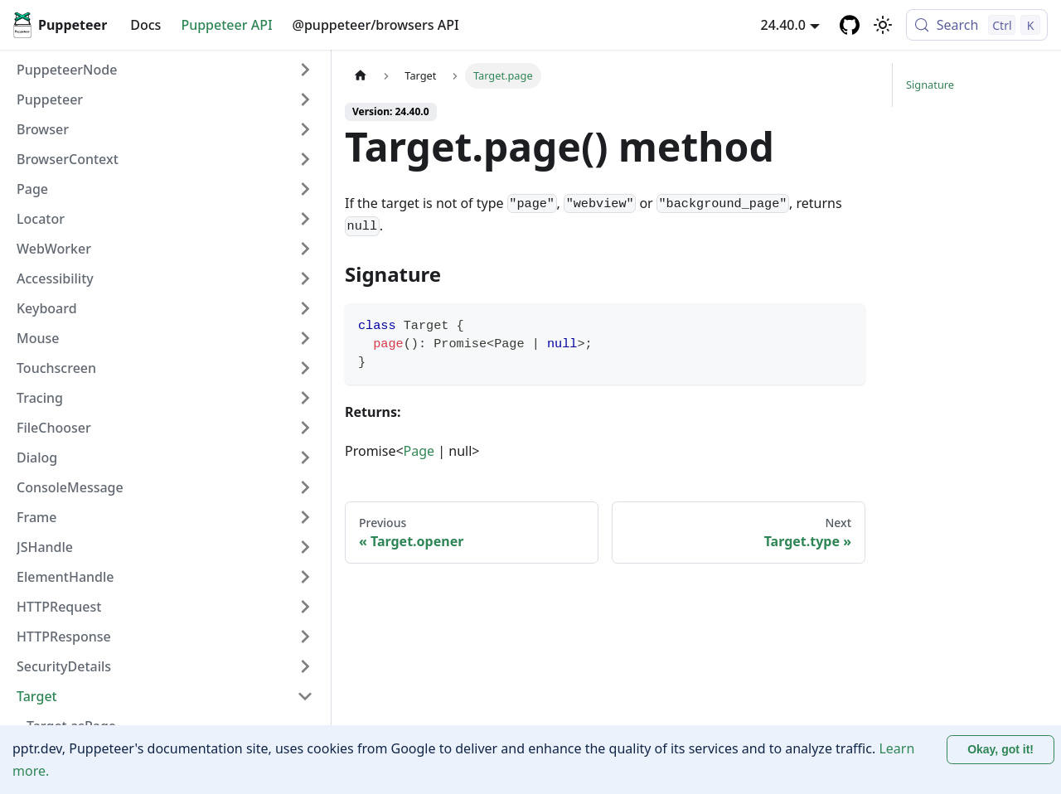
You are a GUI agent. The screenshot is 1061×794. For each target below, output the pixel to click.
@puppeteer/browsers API (376, 25)
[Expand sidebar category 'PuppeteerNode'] (305, 69)
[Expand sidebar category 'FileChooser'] (305, 427)
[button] (165, 99)
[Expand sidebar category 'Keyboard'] (305, 308)
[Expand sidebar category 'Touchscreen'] (305, 368)
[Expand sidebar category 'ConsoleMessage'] (305, 487)
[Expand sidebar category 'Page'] (305, 189)
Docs (145, 25)
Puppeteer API (226, 25)
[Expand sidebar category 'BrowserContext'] (305, 159)
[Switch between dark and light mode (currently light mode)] (883, 25)
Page (419, 451)
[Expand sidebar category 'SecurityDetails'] (305, 666)
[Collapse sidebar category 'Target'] (305, 696)
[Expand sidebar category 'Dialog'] (305, 457)
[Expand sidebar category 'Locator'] (305, 219)
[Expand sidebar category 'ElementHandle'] (305, 577)
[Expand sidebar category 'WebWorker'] (305, 248)
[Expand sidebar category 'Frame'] (305, 517)
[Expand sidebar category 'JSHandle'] (305, 547)
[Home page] (360, 76)
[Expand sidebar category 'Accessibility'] (305, 278)
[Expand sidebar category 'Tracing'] (305, 398)
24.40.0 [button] (783, 25)
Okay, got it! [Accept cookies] (1000, 749)
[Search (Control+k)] (977, 25)
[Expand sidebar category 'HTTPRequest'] (305, 606)
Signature (930, 84)
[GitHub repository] (850, 25)
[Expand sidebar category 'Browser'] (305, 129)
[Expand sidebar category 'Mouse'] (305, 338)
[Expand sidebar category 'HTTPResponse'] (305, 636)
